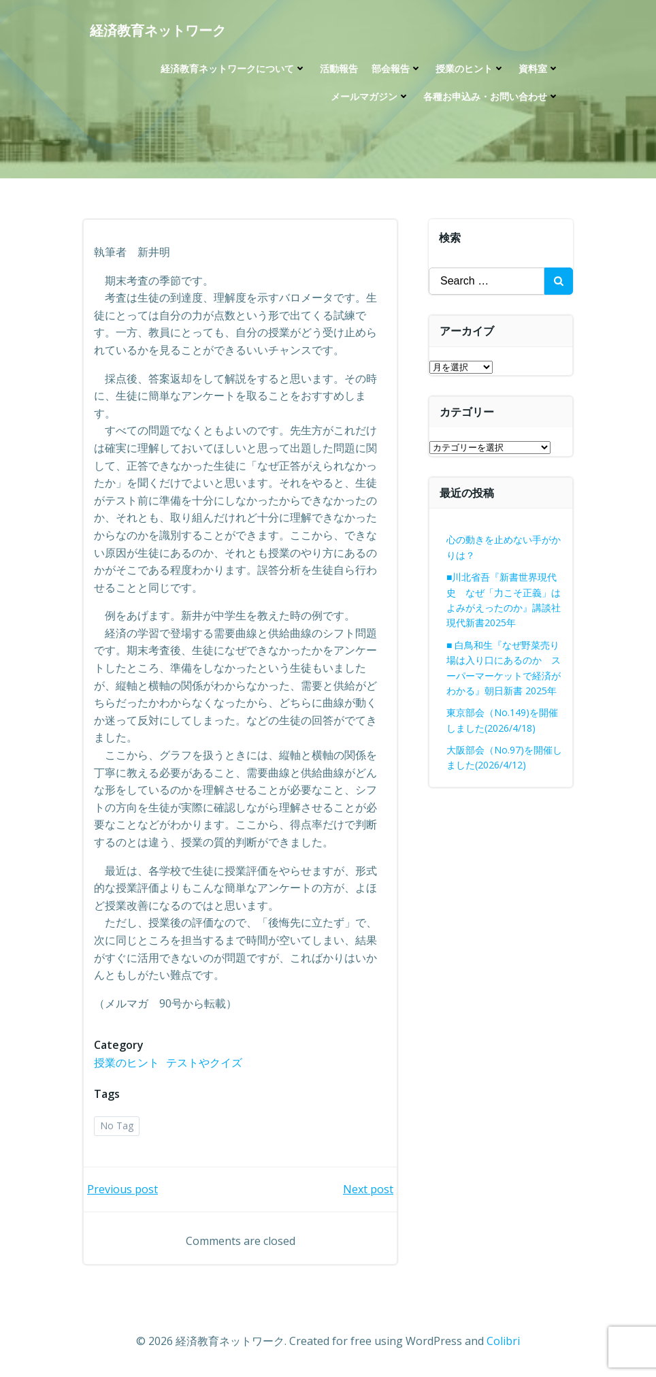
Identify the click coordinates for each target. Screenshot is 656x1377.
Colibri (503, 1340)
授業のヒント (470, 68)
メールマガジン (370, 96)
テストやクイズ (204, 1062)
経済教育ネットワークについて (233, 68)
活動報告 (339, 68)
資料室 (539, 68)
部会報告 (397, 68)
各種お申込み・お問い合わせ (491, 96)
